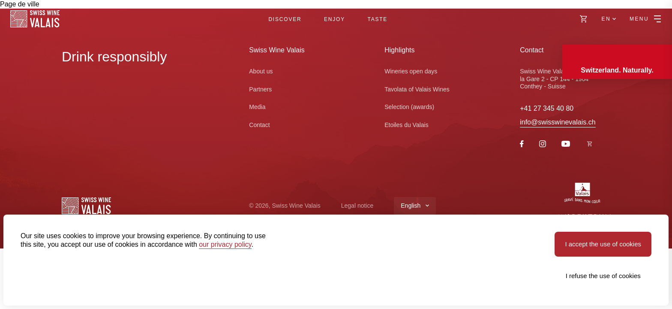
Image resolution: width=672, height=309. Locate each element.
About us (261, 71)
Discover (284, 19)
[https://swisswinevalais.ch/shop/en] (583, 18)
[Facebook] (522, 144)
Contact (259, 124)
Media (257, 106)
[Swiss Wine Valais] (35, 18)
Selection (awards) (409, 106)
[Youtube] (565, 144)
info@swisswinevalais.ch (557, 122)
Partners (260, 89)
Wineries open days (410, 71)
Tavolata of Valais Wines (416, 89)
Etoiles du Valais (406, 124)
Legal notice (357, 205)
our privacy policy (225, 244)
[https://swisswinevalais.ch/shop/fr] (589, 144)
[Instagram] (542, 144)
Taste (377, 19)
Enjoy (334, 19)
